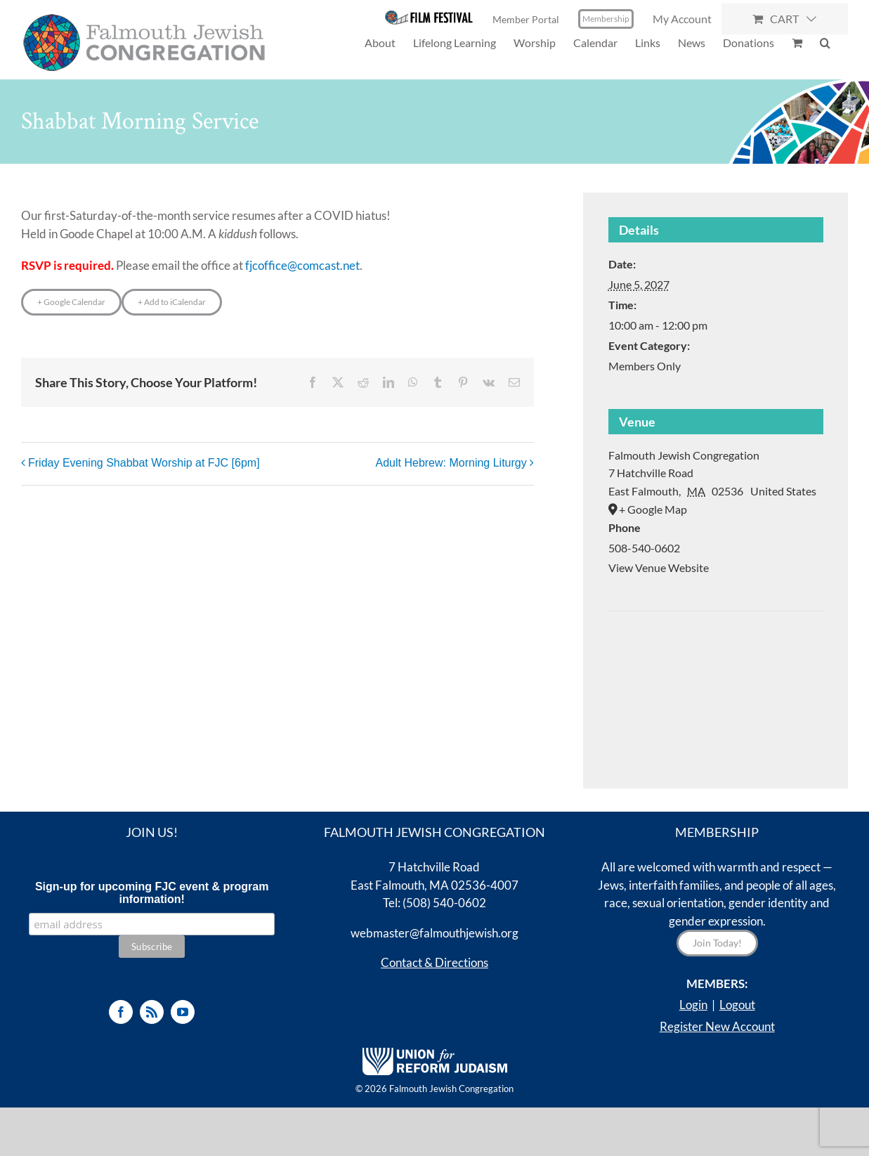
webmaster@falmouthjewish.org (434, 933)
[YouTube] (183, 1012)
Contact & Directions (434, 962)
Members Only (644, 365)
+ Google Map (653, 509)
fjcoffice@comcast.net (302, 265)
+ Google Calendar (71, 302)
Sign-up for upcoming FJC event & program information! (151, 893)
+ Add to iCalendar (172, 302)
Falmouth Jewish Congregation (683, 455)
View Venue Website (658, 567)
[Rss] (152, 1012)
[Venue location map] (715, 654)
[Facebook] (121, 1012)
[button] (825, 42)
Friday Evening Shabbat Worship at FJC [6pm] (144, 463)
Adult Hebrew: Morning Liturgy (451, 463)
